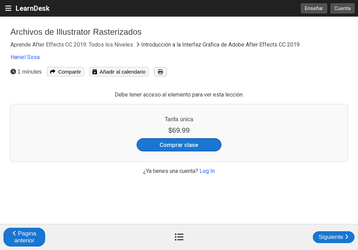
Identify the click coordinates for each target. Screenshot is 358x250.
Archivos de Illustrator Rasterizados (75, 31)
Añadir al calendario (119, 72)
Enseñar (314, 8)
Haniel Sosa (25, 57)
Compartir (65, 72)
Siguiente (334, 237)
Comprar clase (179, 144)
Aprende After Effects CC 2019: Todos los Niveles (72, 44)
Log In (207, 171)
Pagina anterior (24, 237)
